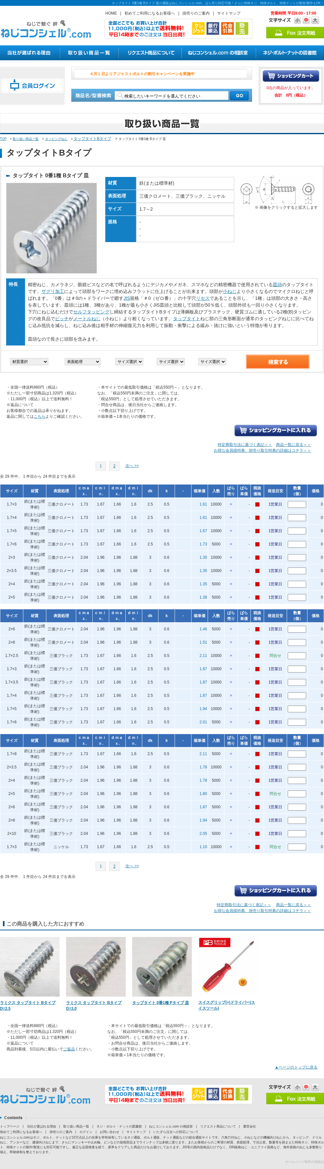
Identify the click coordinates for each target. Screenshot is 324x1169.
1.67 (203, 531)
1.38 (203, 597)
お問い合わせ (109, 1132)
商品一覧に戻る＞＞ (293, 444)
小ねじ (230, 291)
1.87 (203, 669)
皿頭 (277, 284)
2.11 (203, 655)
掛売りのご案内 (196, 13)
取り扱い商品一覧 (26, 139)
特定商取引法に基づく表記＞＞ (245, 444)
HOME (111, 13)
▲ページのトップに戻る (296, 1067)
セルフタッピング (91, 311)
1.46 (203, 629)
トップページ (9, 1126)
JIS (126, 298)
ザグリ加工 (52, 291)
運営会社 (249, 1126)
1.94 (203, 709)
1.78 (203, 767)
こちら (39, 416)
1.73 (203, 544)
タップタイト (186, 318)
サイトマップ (228, 13)
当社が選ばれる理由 (41, 1126)
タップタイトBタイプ (92, 138)
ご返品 (69, 1049)
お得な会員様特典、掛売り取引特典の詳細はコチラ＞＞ (262, 450)
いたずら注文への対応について (176, 1132)
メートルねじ (86, 318)
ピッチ (62, 318)
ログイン (85, 1132)
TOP (3, 139)
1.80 (203, 793)
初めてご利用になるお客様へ (149, 13)
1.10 (203, 847)
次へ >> (132, 465)
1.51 (203, 642)
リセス (203, 298)
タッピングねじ (56, 139)
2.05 (203, 833)
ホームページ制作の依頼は (304, 1161)
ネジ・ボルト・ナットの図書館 (119, 1126)
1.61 (203, 504)
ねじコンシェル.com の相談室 (170, 1126)
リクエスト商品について (218, 1126)
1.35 (203, 557)
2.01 (203, 722)
